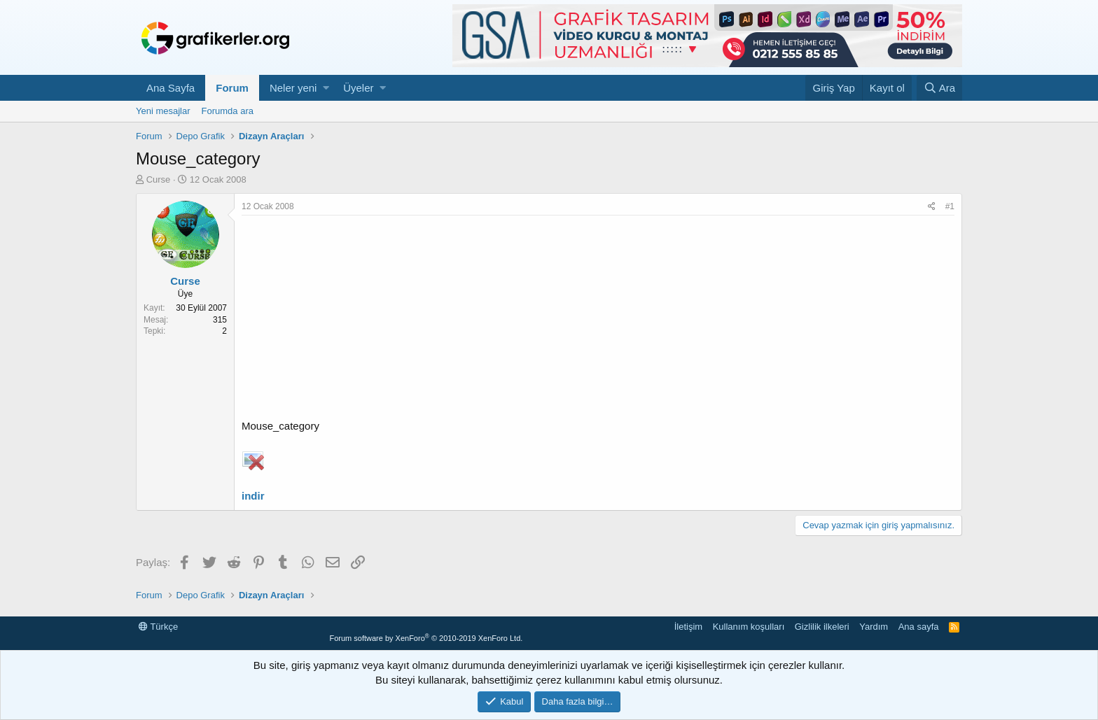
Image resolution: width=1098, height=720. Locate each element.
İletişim (688, 626)
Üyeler (358, 88)
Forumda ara (227, 111)
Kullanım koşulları (749, 626)
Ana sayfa (918, 626)
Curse (158, 179)
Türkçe (158, 626)
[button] (326, 88)
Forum (232, 88)
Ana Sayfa (170, 88)
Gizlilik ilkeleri (822, 626)
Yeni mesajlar (163, 111)
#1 (949, 206)
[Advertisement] (598, 320)
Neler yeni (293, 88)
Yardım (873, 626)
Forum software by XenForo (425, 638)
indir (253, 496)
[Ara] (939, 88)
